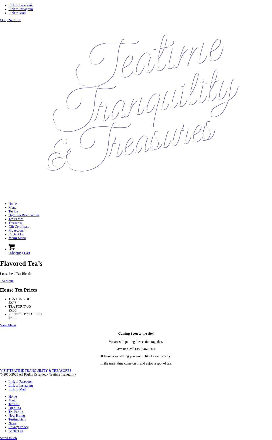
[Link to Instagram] (20, 9)
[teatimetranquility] (136, 196)
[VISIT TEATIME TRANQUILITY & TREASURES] (35, 370)
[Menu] (17, 238)
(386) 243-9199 (10, 20)
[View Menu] (8, 325)
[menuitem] (140, 204)
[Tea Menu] (7, 281)
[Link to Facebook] (20, 5)
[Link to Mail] (17, 13)
